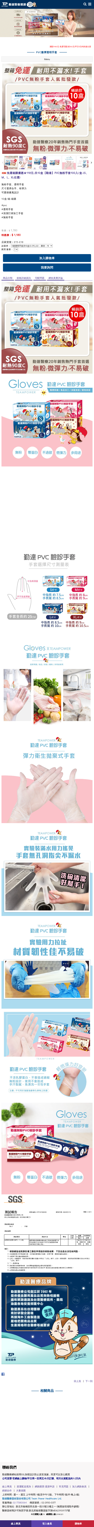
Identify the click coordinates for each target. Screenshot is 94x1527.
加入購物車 (47, 258)
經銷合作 (7, 1490)
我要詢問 (47, 267)
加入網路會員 (79, 1486)
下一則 (89, 1381)
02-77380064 (20, 1502)
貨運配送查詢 (23, 1486)
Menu (47, 59)
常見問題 (63, 1486)
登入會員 (47, 1523)
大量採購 (21, 1490)
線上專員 (7, 1486)
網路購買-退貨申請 (44, 1486)
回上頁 (77, 1381)
